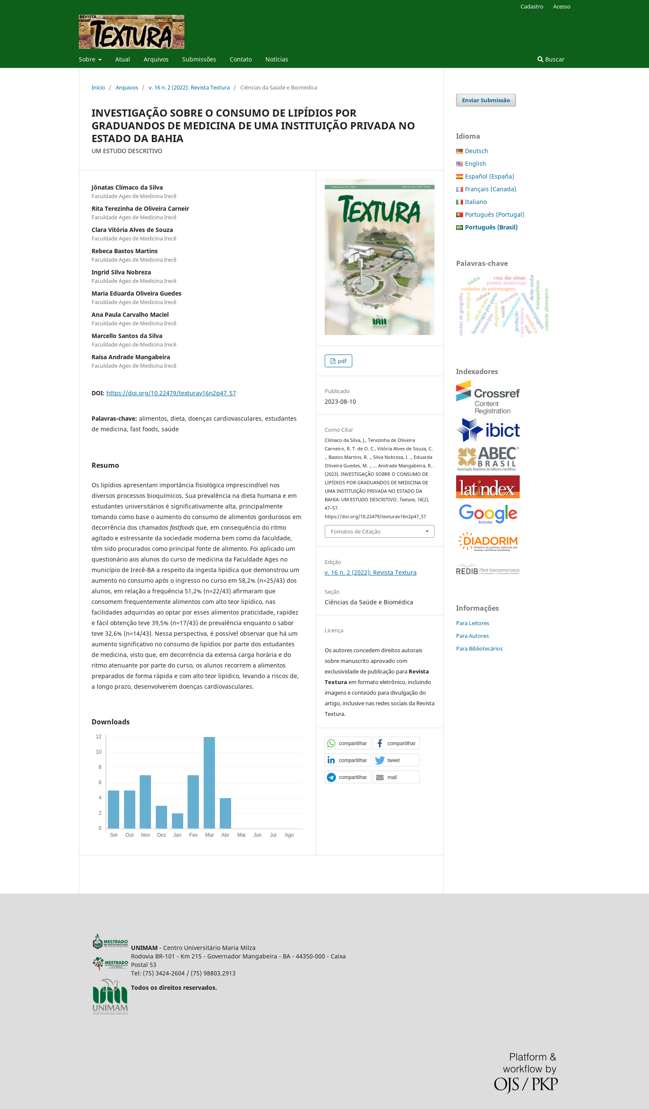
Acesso (562, 6)
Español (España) (489, 176)
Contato (241, 59)
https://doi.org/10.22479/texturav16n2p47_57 (171, 393)
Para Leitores (472, 623)
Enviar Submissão (486, 100)
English (475, 163)
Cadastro (532, 6)
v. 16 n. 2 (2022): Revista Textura (189, 87)
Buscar (551, 59)
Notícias (276, 59)
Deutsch (476, 151)
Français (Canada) (490, 189)
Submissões (199, 59)
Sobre (88, 59)
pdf (341, 361)
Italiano (476, 202)
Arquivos (156, 59)
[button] (348, 743)
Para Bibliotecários (479, 648)
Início (98, 87)
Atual (122, 59)
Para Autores (472, 636)
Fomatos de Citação (356, 531)
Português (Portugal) (494, 214)
